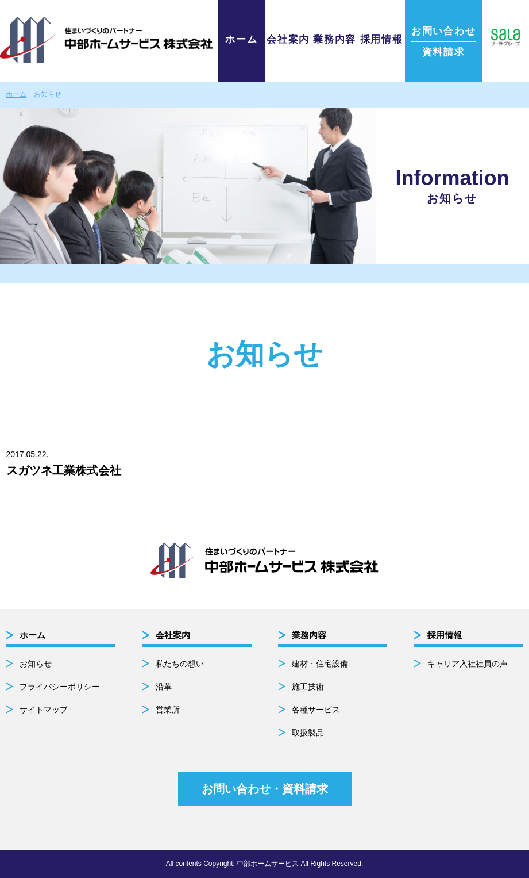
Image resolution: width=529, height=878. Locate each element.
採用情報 (381, 39)
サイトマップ (44, 709)
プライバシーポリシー (60, 686)
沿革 (164, 686)
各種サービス (316, 709)
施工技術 (308, 686)
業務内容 (334, 39)
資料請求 (443, 41)
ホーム (241, 39)
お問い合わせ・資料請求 (265, 789)
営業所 (168, 709)
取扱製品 (308, 732)
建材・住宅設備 (320, 663)
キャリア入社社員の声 (467, 663)
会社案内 (288, 39)
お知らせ (36, 663)
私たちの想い (180, 663)
